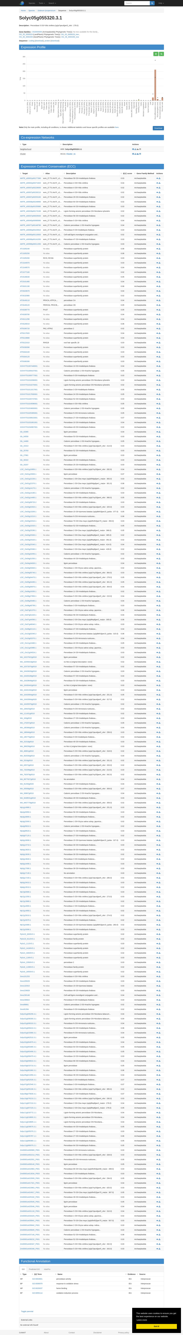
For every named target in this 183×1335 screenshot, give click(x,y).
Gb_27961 (24, 455)
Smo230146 (25, 995)
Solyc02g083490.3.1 (28, 1052)
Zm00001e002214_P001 (30, 1155)
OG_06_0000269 (26, 37)
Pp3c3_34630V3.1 (27, 953)
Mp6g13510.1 (25, 887)
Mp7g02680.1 (25, 892)
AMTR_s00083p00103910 (30, 230)
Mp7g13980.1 (25, 901)
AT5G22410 (24, 343)
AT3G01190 (24, 286)
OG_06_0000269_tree (70, 37)
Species (32, 3)
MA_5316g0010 (26, 760)
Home (23, 11)
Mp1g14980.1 (25, 807)
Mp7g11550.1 (25, 897)
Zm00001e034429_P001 (30, 1216)
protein (47, 41)
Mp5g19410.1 (25, 882)
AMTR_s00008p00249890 (30, 202)
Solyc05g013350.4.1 (28, 1075)
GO (23, 1269)
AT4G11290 (24, 319)
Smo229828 (25, 990)
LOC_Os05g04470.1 (28, 577)
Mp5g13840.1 (25, 859)
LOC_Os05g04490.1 (28, 582)
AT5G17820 (24, 333)
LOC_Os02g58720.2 (28, 502)
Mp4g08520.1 (25, 831)
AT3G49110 (24, 300)
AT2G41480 (24, 282)
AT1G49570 (24, 267)
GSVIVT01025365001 (28, 413)
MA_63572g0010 (27, 765)
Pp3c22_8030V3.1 (27, 934)
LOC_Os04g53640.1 (28, 568)
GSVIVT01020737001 (28, 399)
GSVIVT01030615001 (28, 418)
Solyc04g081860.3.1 (28, 1070)
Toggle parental (27, 1311)
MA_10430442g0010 (28, 685)
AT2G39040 (24, 277)
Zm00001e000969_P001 (30, 1150)
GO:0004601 (37, 1279)
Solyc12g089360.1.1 (28, 1141)
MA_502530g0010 (27, 756)
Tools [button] (42, 3)
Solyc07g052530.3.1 (28, 1080)
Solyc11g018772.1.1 (28, 1113)
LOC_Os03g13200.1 (28, 512)
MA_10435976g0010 (28, 704)
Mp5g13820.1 (25, 850)
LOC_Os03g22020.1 (28, 526)
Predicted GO (34, 1269)
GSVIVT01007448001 (28, 366)
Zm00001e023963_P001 (30, 1188)
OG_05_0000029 (26, 34)
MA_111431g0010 (27, 713)
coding (31, 41)
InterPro (47, 1269)
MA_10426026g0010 (28, 671)
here (117, 127)
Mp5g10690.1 (25, 840)
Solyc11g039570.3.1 (28, 1127)
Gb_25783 (24, 451)
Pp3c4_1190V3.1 (27, 958)
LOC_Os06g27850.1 (28, 596)
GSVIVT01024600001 (28, 408)
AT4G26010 (24, 324)
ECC (71, 166)
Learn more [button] (142, 1320)
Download (158, 128)
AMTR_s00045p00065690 (30, 221)
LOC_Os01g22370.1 (28, 483)
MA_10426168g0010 (28, 676)
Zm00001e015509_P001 (30, 1178)
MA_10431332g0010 (28, 690)
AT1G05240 (24, 249)
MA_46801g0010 (27, 751)
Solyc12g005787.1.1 (28, 1136)
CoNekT (22, 1333)
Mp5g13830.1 (25, 854)
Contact (72, 1333)
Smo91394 (24, 1009)
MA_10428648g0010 (28, 681)
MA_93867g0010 (27, 793)
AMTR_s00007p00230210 (30, 192)
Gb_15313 (24, 446)
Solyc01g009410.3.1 (28, 1028)
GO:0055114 (37, 1293)
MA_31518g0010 (27, 742)
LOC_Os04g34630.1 (28, 563)
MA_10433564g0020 (28, 699)
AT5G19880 (24, 338)
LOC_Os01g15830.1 (28, 474)
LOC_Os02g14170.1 (28, 488)
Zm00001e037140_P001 (30, 1235)
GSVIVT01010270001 (28, 385)
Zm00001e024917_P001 (30, 1192)
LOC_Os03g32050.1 (28, 554)
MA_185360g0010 (27, 728)
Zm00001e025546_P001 (30, 1206)
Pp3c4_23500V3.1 (27, 962)
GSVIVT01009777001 (28, 375)
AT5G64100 (24, 352)
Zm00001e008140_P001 (30, 1164)
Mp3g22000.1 (25, 821)
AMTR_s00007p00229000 (30, 188)
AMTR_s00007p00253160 (30, 197)
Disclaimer (97, 1333)
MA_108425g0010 (27, 709)
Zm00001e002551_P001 (30, 1159)
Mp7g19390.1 (25, 929)
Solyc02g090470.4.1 (28, 1056)
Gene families (25, 32)
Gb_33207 (24, 465)
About (46, 1333)
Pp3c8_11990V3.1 (27, 967)
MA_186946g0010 (27, 732)
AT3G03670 (24, 291)
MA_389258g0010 (27, 746)
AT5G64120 (24, 357)
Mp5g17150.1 (25, 878)
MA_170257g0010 (27, 723)
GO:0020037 (37, 1288)
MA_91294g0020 (27, 784)
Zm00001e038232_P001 (30, 1239)
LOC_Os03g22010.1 (28, 521)
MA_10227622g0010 (28, 657)
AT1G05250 (24, 253)
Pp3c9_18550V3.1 (27, 972)
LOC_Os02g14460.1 (28, 498)
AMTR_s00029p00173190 (30, 211)
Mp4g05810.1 (25, 826)
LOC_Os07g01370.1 (28, 610)
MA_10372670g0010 (28, 667)
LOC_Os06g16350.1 (28, 591)
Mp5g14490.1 (25, 864)
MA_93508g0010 (27, 789)
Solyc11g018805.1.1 (28, 1122)
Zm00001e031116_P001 (30, 1211)
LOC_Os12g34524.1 (28, 652)
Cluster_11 (70, 154)
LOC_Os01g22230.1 (28, 479)
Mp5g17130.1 (25, 873)
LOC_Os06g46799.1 (28, 605)
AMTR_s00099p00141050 (30, 239)
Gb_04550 (24, 436)
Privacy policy (123, 1333)
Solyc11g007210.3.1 (28, 1103)
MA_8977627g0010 (28, 779)
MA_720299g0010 (27, 770)
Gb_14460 (24, 441)
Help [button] (161, 3)
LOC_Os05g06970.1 (28, 587)
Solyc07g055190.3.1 (28, 1089)
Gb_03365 (24, 432)
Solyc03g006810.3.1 (28, 1061)
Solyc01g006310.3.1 (28, 1023)
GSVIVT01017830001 (28, 394)
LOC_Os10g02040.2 (28, 634)
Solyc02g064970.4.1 (28, 1042)
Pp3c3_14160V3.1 (27, 948)
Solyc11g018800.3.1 (28, 1117)
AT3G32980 (24, 296)
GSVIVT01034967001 (28, 427)
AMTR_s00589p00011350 (30, 244)
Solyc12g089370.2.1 (28, 1145)
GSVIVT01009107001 (28, 371)
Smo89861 (24, 1005)
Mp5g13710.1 (25, 845)
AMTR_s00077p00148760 (30, 225)
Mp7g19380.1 (25, 925)
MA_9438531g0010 (28, 798)
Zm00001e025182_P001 (30, 1197)
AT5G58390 (24, 347)
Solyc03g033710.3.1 (28, 1066)
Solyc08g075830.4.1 (28, 1094)
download (39, 41)
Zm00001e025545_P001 (30, 1202)
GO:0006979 (37, 1284)
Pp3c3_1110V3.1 (27, 944)
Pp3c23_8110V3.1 (27, 939)
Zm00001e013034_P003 (30, 1174)
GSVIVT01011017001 (28, 390)
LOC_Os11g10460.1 (28, 643)
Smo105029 (25, 981)
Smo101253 (25, 976)
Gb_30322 (24, 460)
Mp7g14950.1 (25, 911)
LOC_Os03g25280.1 (28, 530)
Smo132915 (25, 986)
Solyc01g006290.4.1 (28, 1014)
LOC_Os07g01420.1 (28, 615)
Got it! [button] (156, 1326)
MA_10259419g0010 (28, 662)
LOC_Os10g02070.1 (28, 638)
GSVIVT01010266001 (28, 380)
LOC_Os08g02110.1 (28, 629)
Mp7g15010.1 (25, 915)
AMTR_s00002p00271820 (30, 183)
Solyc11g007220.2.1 (28, 1108)
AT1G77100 (24, 272)
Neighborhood (25, 149)
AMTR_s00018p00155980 (30, 206)
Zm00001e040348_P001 (30, 1249)
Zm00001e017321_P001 (30, 1183)
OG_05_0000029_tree (70, 34)
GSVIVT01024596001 (28, 404)
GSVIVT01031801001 (28, 422)
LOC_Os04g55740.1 (28, 573)
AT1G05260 (24, 258)
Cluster (23, 154)
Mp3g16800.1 (25, 817)
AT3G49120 (24, 305)
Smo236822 (25, 1000)
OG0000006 (37, 32)
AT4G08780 (24, 314)
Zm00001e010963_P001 (30, 1169)
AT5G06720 (24, 329)
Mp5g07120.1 (25, 836)
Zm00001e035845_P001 (30, 1230)
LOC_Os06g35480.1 (28, 601)
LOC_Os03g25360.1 (28, 549)
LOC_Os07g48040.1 (28, 624)
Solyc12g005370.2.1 (28, 1131)
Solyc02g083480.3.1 (28, 1047)
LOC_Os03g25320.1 (28, 540)
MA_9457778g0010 (28, 803)
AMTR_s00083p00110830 (30, 235)
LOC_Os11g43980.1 (28, 648)
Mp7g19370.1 (25, 920)
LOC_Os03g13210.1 (28, 516)
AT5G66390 (24, 361)
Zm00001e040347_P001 (30, 1244)
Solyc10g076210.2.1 (28, 1098)
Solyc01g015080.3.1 (28, 1033)
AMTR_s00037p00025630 (30, 216)
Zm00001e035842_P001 (30, 1225)
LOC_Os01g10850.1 (28, 469)
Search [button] (52, 3)
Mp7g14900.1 (25, 906)
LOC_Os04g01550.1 (28, 559)
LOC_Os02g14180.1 (28, 493)
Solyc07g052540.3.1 (28, 1084)
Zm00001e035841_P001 (30, 1221)
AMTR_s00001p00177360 (30, 178)
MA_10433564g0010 (28, 695)
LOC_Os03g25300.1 (28, 535)
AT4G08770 (24, 310)
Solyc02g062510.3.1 (28, 1037)
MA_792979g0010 (27, 775)
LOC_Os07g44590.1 (28, 620)
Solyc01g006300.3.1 (28, 1019)
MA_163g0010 (26, 718)
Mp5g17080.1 (25, 868)
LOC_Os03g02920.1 (28, 507)
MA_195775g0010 (27, 737)
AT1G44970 (24, 263)
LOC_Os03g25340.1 (28, 544)
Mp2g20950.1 (25, 812)
